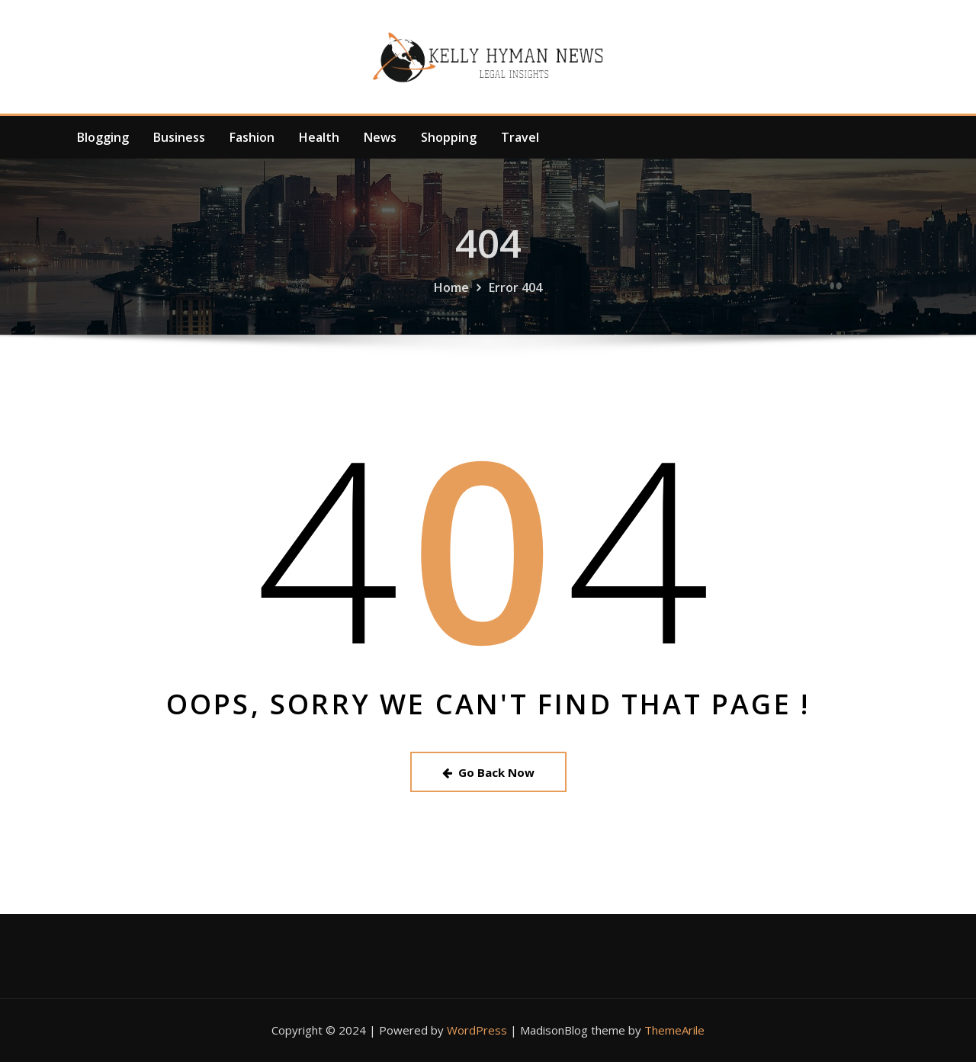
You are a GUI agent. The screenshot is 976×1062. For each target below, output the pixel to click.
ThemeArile (674, 1030)
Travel (520, 137)
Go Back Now (488, 772)
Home (451, 294)
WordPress (477, 1030)
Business (179, 137)
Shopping (449, 137)
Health (319, 137)
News (380, 137)
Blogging (103, 137)
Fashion (252, 137)
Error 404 (515, 294)
